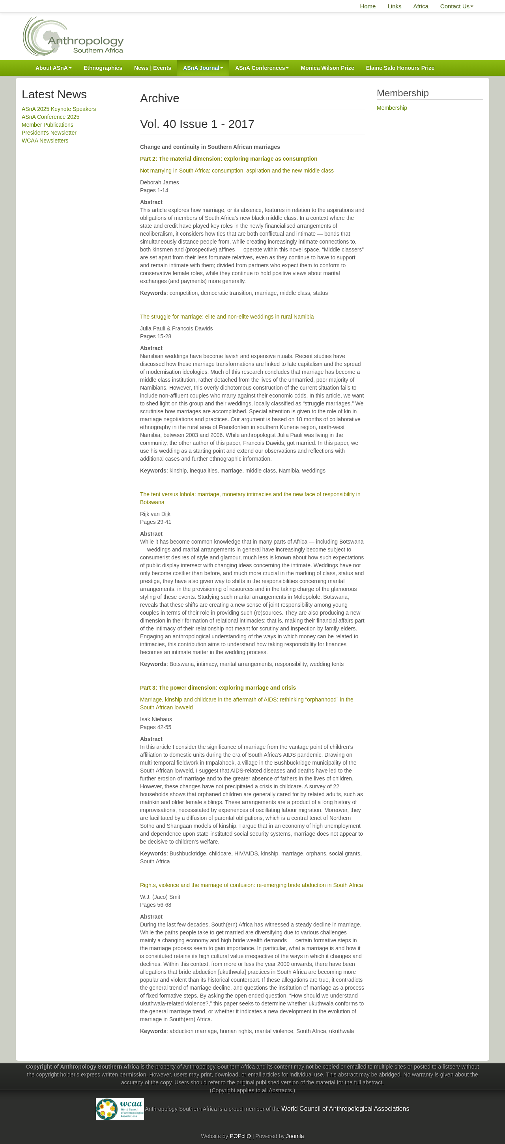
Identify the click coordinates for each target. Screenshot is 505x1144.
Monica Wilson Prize (327, 68)
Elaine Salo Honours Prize (400, 68)
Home (368, 6)
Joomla (295, 1136)
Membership (392, 108)
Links (394, 6)
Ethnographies (103, 68)
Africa (420, 6)
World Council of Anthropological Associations (345, 1108)
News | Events (152, 68)
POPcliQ (240, 1136)
